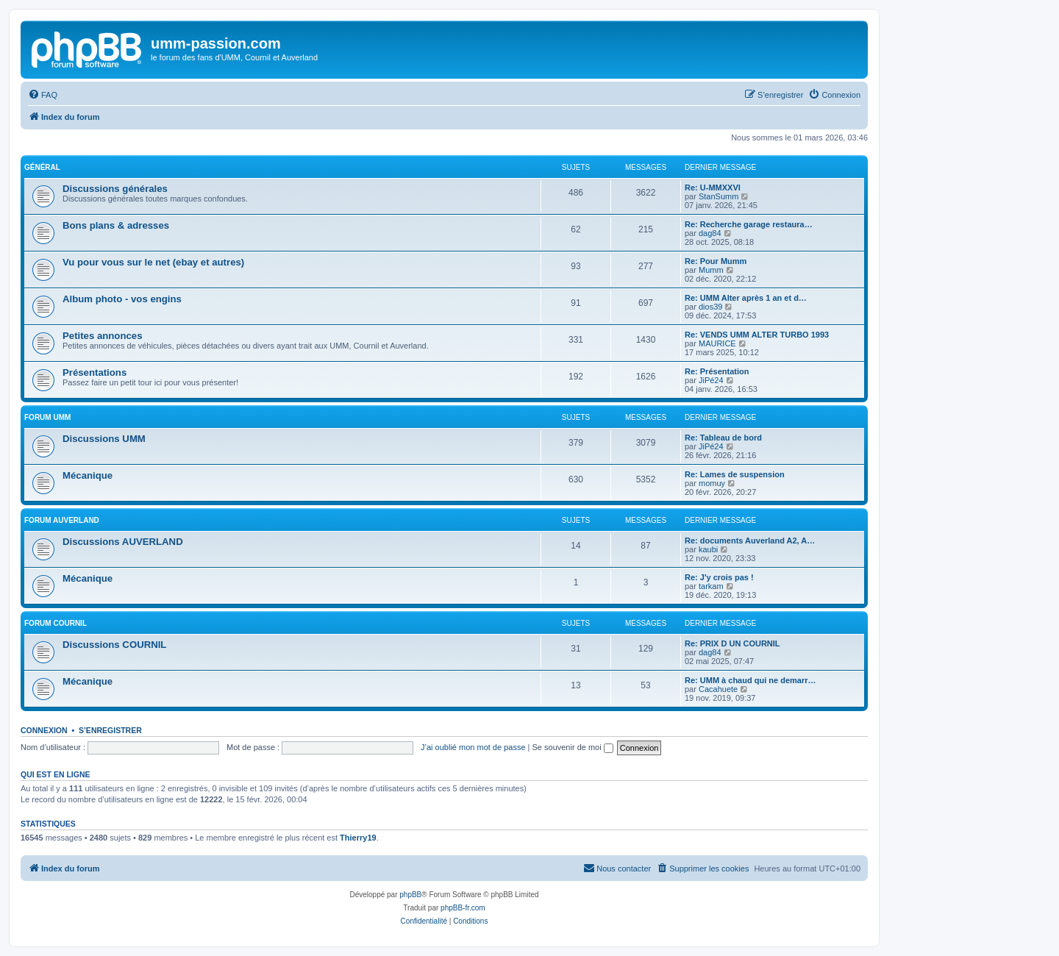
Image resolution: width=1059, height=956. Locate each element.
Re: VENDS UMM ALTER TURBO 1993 (757, 334)
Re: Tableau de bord (723, 437)
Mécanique (88, 475)
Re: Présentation (717, 371)
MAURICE (717, 343)
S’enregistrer (110, 730)
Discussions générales (115, 188)
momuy (712, 483)
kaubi (708, 549)
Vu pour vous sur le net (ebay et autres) (153, 262)
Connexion (44, 730)
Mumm (711, 269)
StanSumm (718, 196)
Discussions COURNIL (114, 644)
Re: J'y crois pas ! (719, 577)
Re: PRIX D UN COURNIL (732, 643)
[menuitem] (42, 95)
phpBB (410, 895)
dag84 (710, 233)
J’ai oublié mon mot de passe (473, 747)
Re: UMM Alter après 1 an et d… (746, 297)
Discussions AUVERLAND (123, 541)
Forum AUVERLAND (61, 520)
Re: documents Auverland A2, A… (750, 540)
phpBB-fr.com (463, 908)
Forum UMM (47, 417)
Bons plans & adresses (116, 225)
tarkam (711, 586)
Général (42, 167)
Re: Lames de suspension (735, 474)
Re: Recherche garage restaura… (749, 224)
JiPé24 (711, 380)
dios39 (710, 306)
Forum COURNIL (55, 623)
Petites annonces (102, 335)
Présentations (94, 372)
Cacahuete (718, 689)
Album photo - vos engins (122, 298)
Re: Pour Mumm (715, 261)
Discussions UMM (104, 438)
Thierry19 (358, 837)
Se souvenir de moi (572, 747)
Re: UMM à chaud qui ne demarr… (750, 680)
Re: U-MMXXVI (713, 187)
